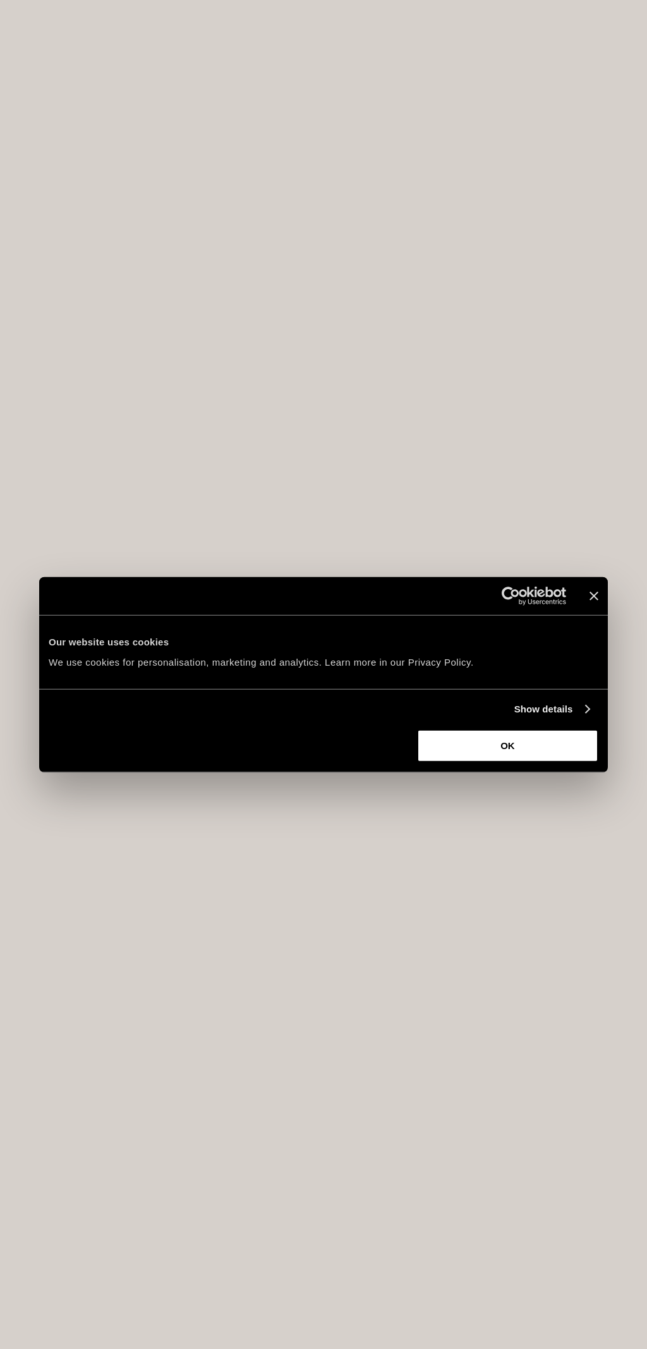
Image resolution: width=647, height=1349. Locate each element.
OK (507, 745)
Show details (543, 709)
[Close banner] (594, 596)
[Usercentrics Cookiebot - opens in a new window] (511, 596)
